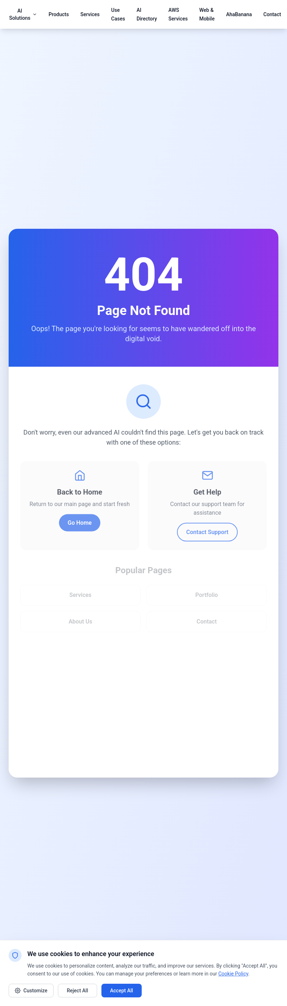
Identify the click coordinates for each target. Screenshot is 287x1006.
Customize (31, 990)
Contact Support (207, 533)
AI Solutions (23, 14)
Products (59, 14)
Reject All (77, 990)
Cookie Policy (233, 974)
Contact (272, 14)
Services (90, 14)
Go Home (80, 524)
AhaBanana (239, 14)
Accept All (121, 990)
